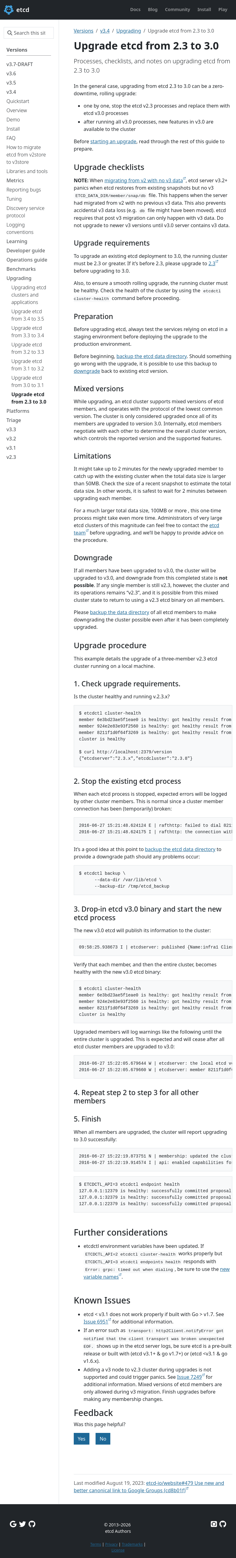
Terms (95, 1544)
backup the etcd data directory (151, 356)
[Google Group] (13, 1524)
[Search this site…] (29, 33)
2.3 (211, 263)
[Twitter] (22, 1524)
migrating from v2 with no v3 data (143, 180)
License (118, 1550)
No (103, 1438)
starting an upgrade (113, 141)
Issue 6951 (96, 1321)
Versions (83, 30)
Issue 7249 (189, 1377)
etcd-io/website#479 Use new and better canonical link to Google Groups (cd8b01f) (149, 1487)
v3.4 (105, 30)
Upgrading (128, 30)
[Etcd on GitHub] (214, 1524)
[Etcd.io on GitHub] (222, 1524)
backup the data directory (119, 612)
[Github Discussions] (32, 1524)
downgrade (87, 371)
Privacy (111, 1544)
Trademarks (132, 1544)
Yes (81, 1438)
